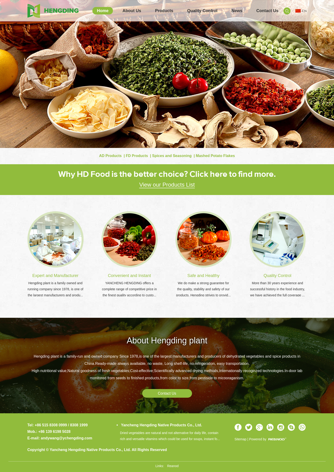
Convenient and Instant (129, 275)
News (236, 10)
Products (164, 10)
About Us (131, 10)
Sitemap (240, 439)
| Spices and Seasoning (170, 156)
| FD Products (135, 156)
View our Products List (167, 184)
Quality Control (202, 10)
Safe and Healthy (203, 275)
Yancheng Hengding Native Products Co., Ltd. (161, 425)
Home (102, 10)
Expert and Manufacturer (55, 275)
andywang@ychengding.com (66, 438)
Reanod (173, 466)
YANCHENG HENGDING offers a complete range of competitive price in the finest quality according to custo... (129, 289)
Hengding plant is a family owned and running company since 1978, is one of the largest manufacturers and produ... (55, 289)
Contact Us (267, 10)
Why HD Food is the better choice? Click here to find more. (167, 173)
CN (301, 11)
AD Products (110, 156)
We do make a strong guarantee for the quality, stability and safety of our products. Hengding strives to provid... (203, 289)
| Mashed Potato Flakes (214, 156)
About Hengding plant (167, 340)
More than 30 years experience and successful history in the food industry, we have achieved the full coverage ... (277, 289)
